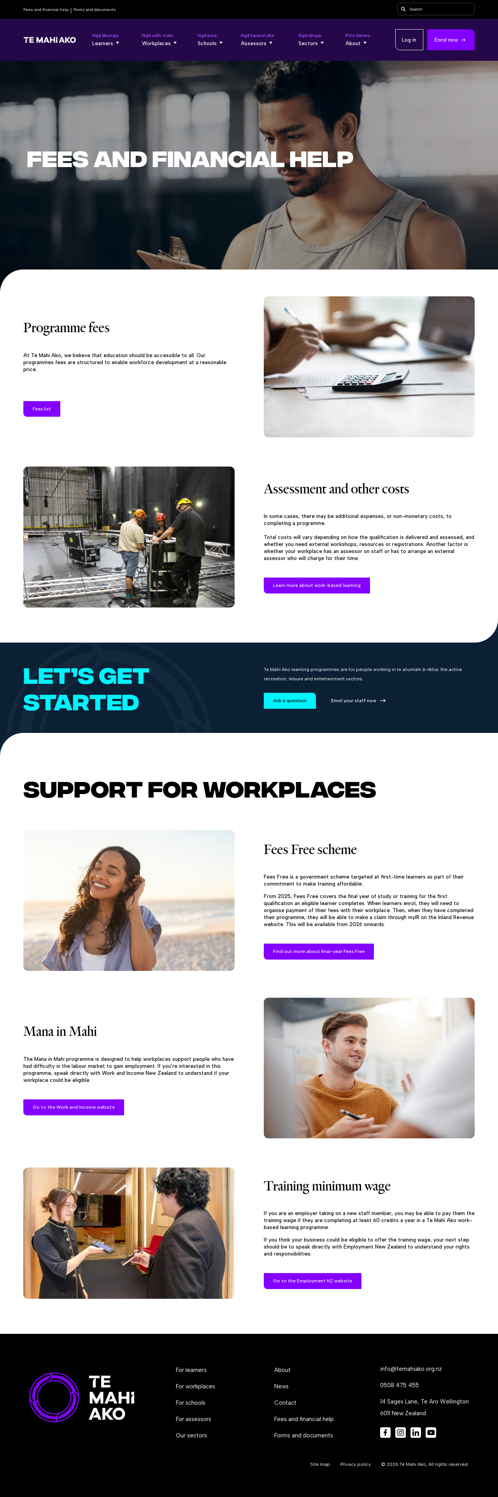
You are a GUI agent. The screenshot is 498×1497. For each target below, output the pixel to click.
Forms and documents (95, 9)
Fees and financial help (45, 9)
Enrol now (446, 40)
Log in (409, 40)
